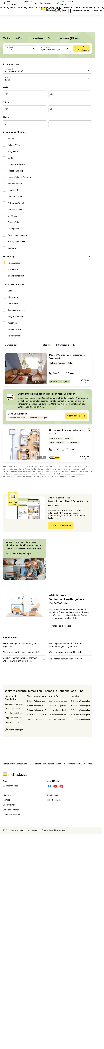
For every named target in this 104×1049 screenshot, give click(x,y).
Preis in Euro (47, 87)
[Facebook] (49, 787)
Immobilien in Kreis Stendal (78, 764)
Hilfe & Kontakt (54, 800)
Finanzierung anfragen (18, 554)
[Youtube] (55, 787)
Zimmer (47, 117)
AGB (5, 831)
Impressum (32, 831)
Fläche (47, 102)
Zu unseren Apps (10, 786)
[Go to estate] (47, 369)
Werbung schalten (11, 810)
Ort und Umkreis (47, 64)
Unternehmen (9, 805)
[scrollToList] (81, 48)
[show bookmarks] (87, 345)
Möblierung (47, 256)
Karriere (6, 800)
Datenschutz (17, 831)
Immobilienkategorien (47, 284)
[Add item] (89, 354)
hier (41, 407)
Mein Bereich (43, 2)
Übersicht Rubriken (11, 815)
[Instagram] (61, 787)
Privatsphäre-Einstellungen (54, 831)
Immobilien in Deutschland (15, 764)
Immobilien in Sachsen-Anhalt (45, 764)
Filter (57, 344)
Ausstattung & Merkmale (47, 132)
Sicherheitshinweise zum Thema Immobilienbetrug (27, 472)
